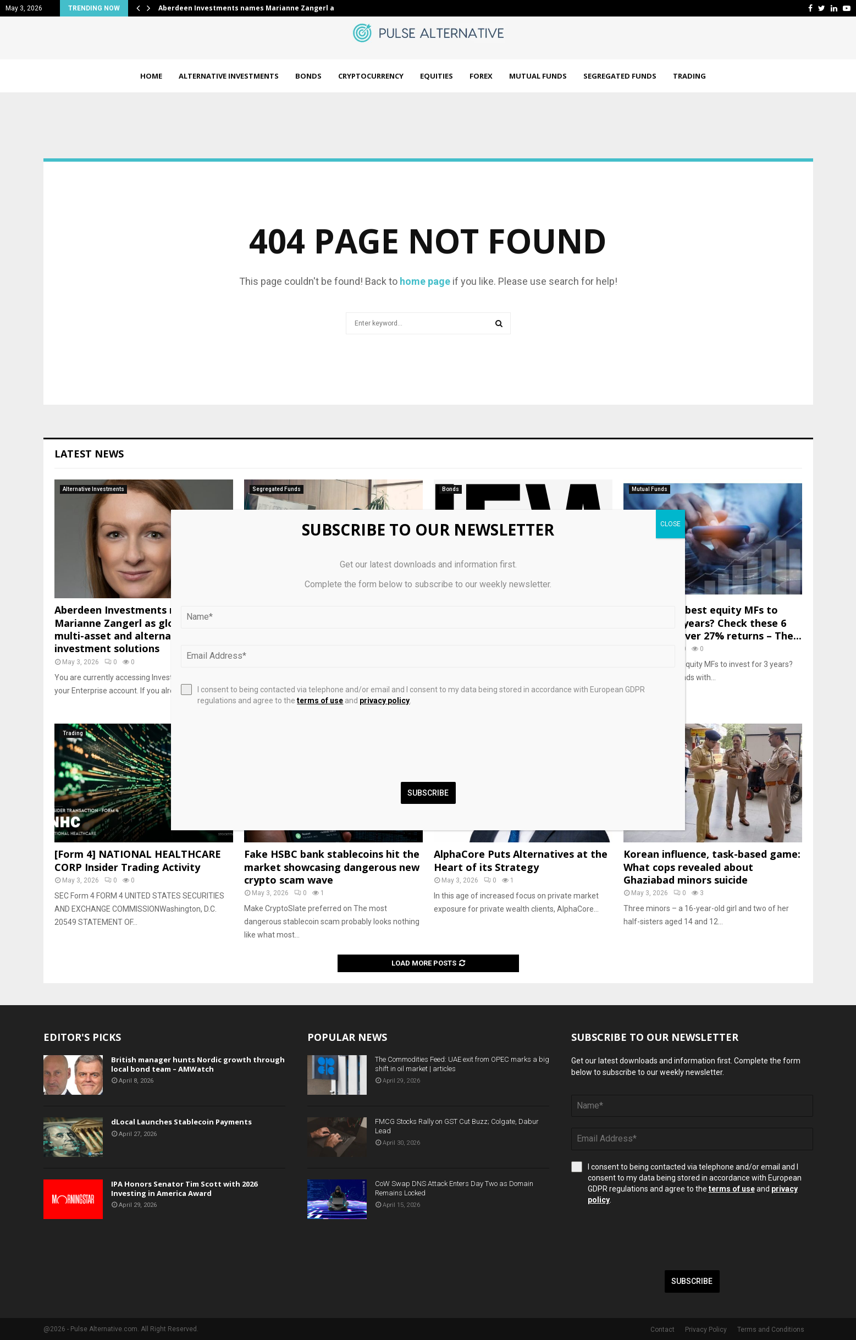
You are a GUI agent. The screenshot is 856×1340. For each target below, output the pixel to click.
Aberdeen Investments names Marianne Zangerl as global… (262, 8)
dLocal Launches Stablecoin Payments (181, 1122)
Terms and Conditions (770, 1329)
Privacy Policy (706, 1329)
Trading (689, 76)
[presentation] (654, 1237)
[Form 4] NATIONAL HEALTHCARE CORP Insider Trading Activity (137, 860)
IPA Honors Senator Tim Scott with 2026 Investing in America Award (184, 1188)
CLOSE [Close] (670, 524)
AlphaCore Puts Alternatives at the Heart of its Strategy (521, 860)
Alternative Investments (229, 76)
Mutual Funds (538, 76)
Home (151, 76)
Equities (436, 76)
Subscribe (692, 1281)
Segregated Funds (619, 76)
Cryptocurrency (371, 76)
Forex (481, 76)
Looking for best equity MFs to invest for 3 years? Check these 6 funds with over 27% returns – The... (712, 622)
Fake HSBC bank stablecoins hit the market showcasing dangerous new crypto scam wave (331, 866)
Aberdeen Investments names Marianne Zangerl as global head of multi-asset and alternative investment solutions (142, 629)
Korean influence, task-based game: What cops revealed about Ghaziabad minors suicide (711, 866)
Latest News (89, 453)
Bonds (308, 76)
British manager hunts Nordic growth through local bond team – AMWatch (198, 1064)
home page (425, 281)
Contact (662, 1329)
